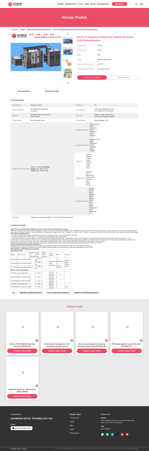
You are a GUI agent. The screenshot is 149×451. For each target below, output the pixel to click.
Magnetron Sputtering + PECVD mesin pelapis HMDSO (22, 390)
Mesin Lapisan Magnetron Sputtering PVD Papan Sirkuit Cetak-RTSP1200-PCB (92, 345)
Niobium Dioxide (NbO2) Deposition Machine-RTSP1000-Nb (22, 345)
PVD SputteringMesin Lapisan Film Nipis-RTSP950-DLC (127, 345)
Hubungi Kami (103, 4)
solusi (93, 4)
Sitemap (24, 448)
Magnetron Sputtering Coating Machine (39, 29)
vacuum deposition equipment (58, 293)
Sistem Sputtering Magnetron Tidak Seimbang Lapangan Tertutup (57, 345)
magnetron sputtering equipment (86, 293)
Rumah (60, 4)
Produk (81, 4)
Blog (87, 4)
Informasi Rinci (24, 91)
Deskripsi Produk (52, 91)
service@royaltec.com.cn (21, 428)
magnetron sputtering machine (31, 293)
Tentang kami (70, 4)
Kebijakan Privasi (16, 448)
